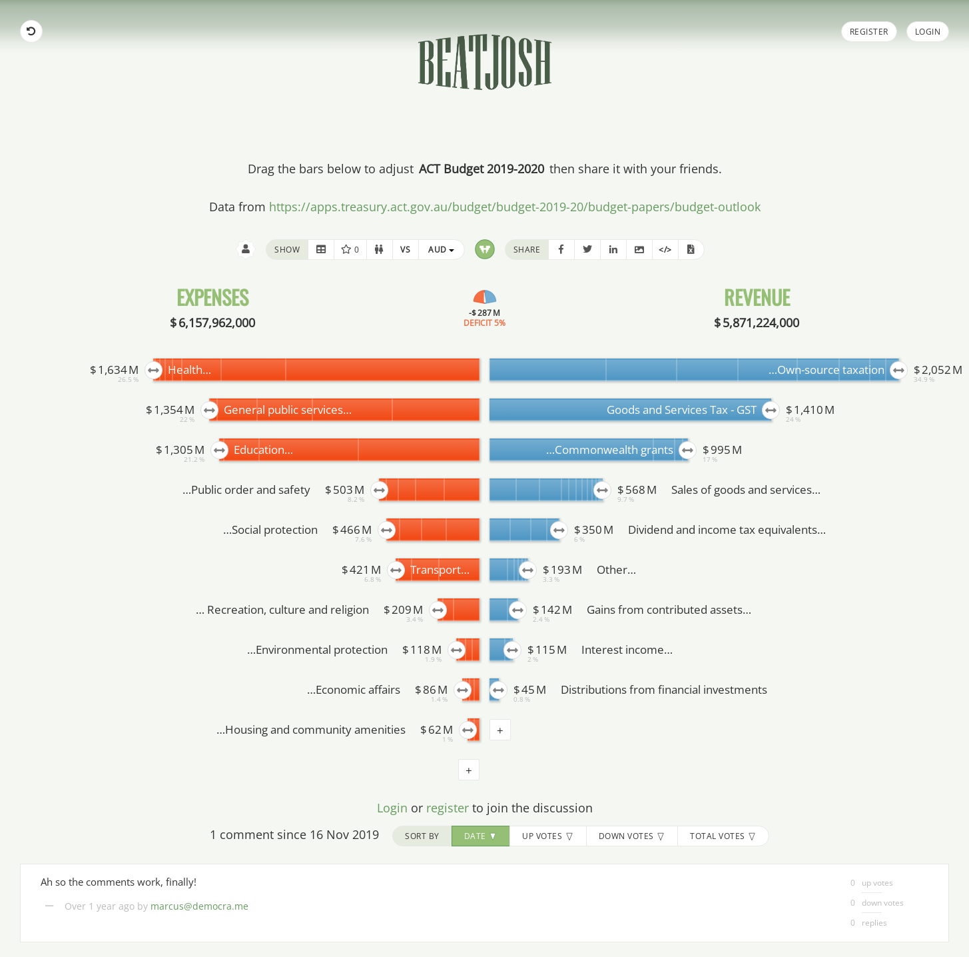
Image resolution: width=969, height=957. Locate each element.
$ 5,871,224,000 (756, 323)
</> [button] (665, 249)
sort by (422, 836)
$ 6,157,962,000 (212, 323)
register (447, 808)
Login (928, 31)
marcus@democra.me (199, 906)
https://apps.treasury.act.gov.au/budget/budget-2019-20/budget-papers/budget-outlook (515, 207)
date (481, 836)
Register (869, 31)
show (287, 249)
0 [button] (350, 249)
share (527, 249)
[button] (321, 249)
